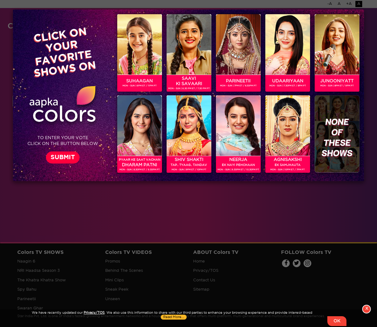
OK (337, 321)
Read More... (173, 317)
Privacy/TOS (94, 312)
